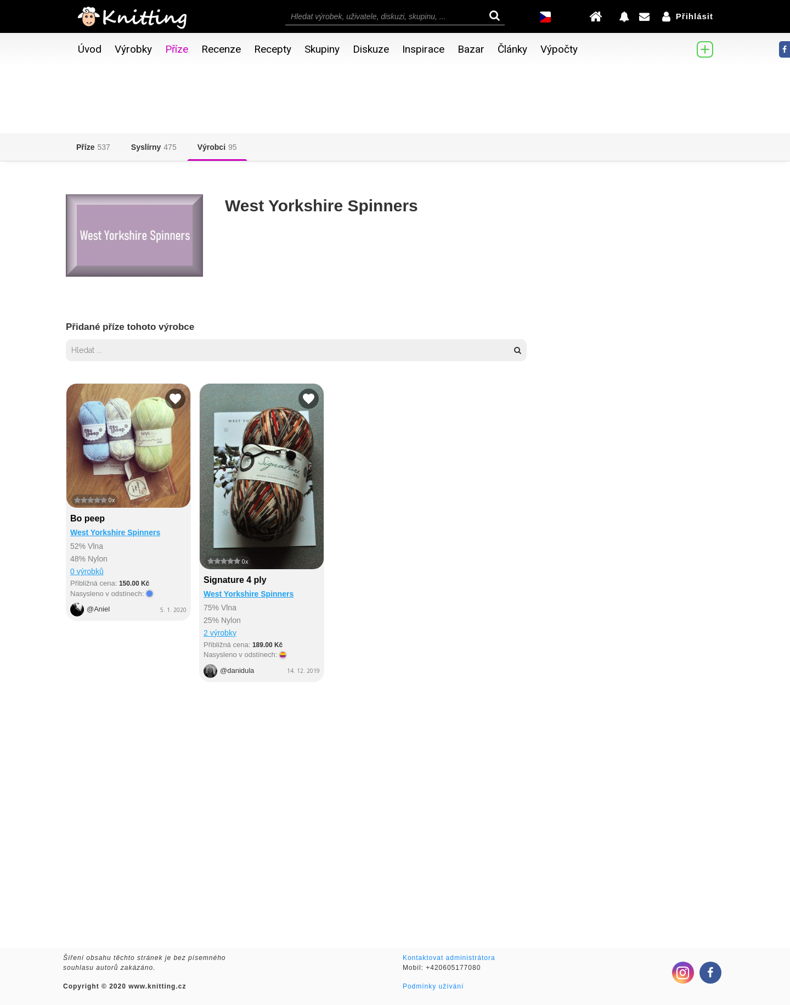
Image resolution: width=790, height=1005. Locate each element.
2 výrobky (220, 632)
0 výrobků (87, 571)
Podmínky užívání (433, 986)
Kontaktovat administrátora (449, 958)
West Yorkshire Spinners (115, 532)
